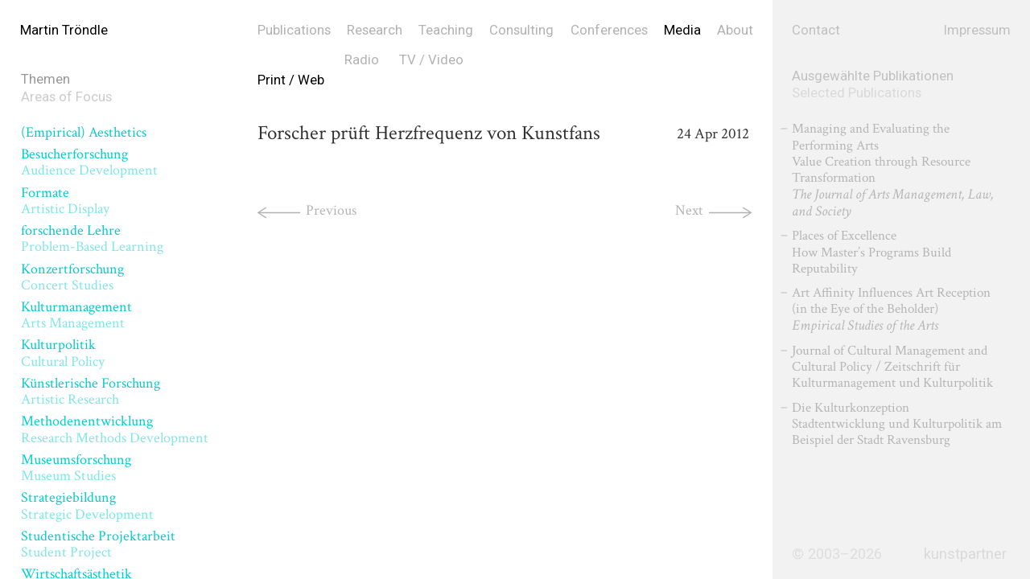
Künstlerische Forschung (90, 391)
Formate (65, 200)
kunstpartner (965, 554)
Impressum (977, 30)
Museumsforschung (76, 467)
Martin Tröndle (64, 30)
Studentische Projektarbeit (98, 544)
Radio (361, 59)
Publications (294, 30)
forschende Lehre (92, 238)
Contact (816, 30)
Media (682, 30)
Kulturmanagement (76, 315)
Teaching (445, 30)
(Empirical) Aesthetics (83, 132)
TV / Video (431, 59)
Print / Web (291, 80)
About (735, 30)
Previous (331, 210)
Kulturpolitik (63, 352)
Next (689, 210)
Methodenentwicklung (114, 429)
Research (374, 30)
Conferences (609, 30)
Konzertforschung (72, 277)
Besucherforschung (89, 162)
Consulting (521, 30)
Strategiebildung (87, 505)
